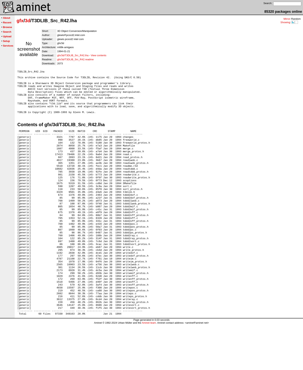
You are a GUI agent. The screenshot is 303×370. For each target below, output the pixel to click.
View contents (98, 55)
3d (27, 20)
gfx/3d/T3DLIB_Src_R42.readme (75, 59)
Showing (285, 22)
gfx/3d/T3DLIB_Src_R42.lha (73, 55)
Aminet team (149, 368)
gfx (20, 20)
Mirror (286, 18)
